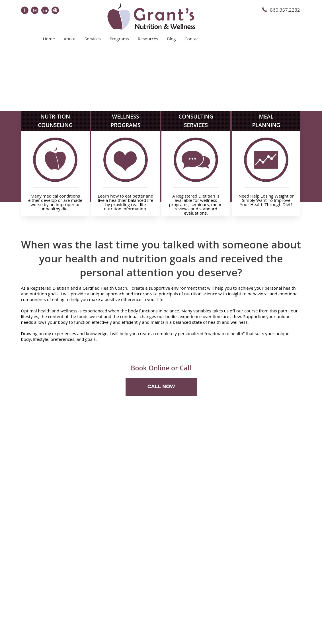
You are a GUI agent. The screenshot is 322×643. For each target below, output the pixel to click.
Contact (192, 39)
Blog (171, 39)
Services (93, 39)
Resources (148, 39)
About (70, 39)
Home (49, 39)
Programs (119, 39)
